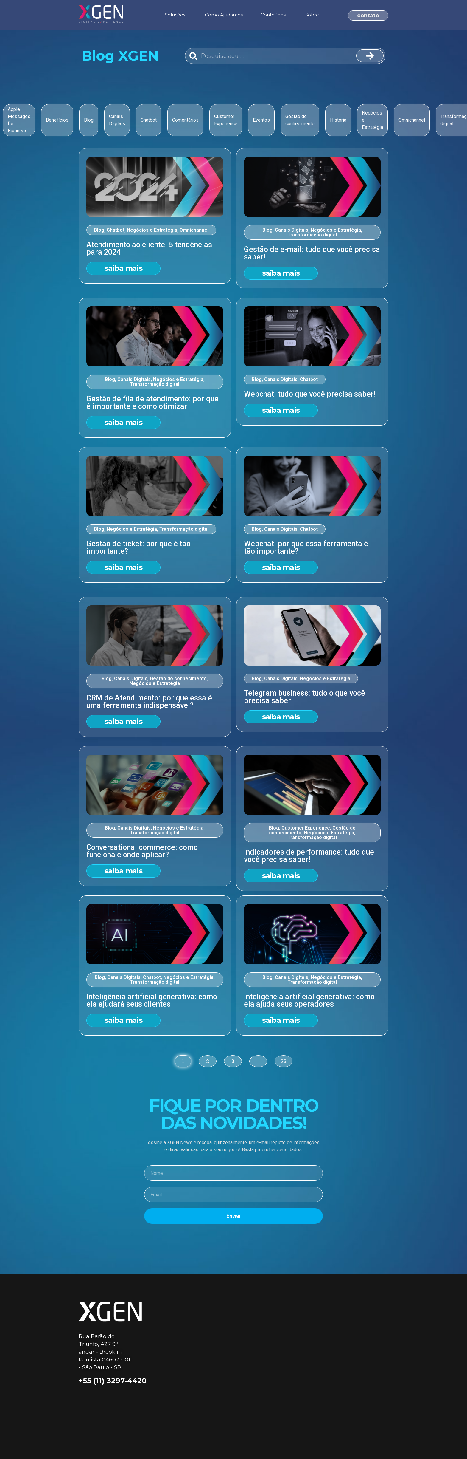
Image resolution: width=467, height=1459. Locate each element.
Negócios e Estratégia (152, 230)
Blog (99, 230)
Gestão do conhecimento (178, 678)
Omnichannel (194, 230)
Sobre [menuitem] (312, 15)
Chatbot (115, 230)
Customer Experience (305, 828)
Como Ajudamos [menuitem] (224, 15)
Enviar (233, 1216)
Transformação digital (312, 235)
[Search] (370, 55)
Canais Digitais (291, 230)
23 (283, 1060)
